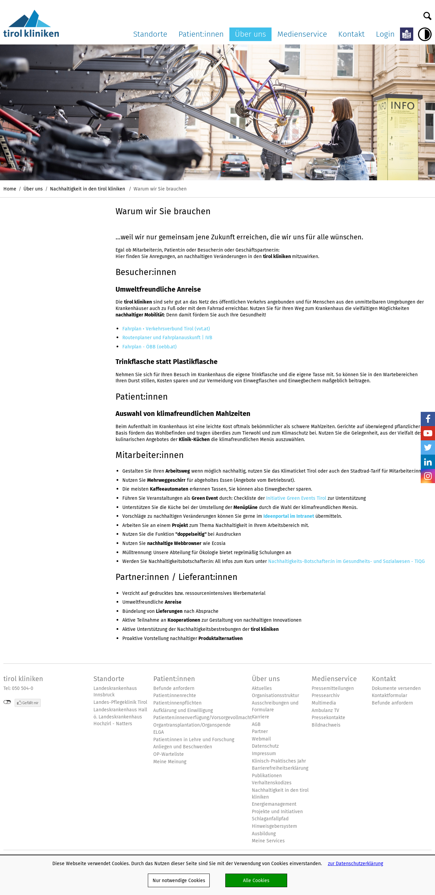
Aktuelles (262, 688)
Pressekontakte (328, 717)
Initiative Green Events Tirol (296, 498)
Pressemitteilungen (333, 688)
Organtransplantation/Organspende (192, 725)
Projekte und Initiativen (277, 811)
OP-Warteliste (168, 754)
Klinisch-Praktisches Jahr (279, 761)
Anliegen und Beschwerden (182, 747)
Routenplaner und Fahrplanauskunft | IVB (167, 337)
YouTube (428, 433)
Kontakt (351, 34)
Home (9, 188)
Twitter (428, 447)
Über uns (250, 34)
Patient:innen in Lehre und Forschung (193, 739)
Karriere (260, 717)
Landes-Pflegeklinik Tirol (120, 702)
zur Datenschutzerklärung (355, 863)
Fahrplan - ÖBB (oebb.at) (149, 346)
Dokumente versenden (396, 688)
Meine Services (268, 841)
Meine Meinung (169, 762)
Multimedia (324, 703)
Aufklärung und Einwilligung (183, 710)
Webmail (261, 739)
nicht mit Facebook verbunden (7, 702)
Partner (260, 731)
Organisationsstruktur (275, 695)
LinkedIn (428, 462)
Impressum (264, 753)
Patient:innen (201, 34)
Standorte (150, 34)
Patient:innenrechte (174, 695)
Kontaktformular (389, 695)
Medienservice (302, 34)
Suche (427, 14)
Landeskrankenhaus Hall (120, 710)
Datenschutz (265, 746)
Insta (428, 476)
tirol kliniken (23, 678)
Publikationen (267, 775)
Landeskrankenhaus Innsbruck (115, 691)
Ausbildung (264, 833)
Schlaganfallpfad (270, 819)
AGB (256, 724)
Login (385, 34)
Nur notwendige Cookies (179, 880)
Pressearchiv (326, 695)
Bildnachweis (326, 725)
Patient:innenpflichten (177, 703)
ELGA (158, 732)
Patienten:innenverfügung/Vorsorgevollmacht (202, 717)
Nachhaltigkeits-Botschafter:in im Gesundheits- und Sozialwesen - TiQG (346, 561)
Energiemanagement (274, 804)
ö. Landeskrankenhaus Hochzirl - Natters (117, 720)
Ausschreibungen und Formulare (275, 706)
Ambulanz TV (325, 710)
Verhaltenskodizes (272, 783)
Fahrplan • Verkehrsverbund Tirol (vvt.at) (166, 328)
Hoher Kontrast (425, 34)
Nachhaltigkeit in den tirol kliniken (88, 188)
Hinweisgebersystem (274, 826)
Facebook (428, 419)
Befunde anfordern (173, 688)
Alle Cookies (256, 880)
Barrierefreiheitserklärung (280, 768)
